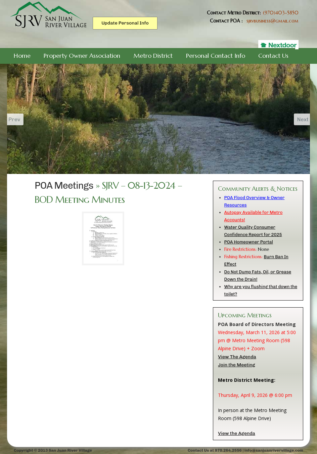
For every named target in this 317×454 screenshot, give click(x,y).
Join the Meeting (236, 365)
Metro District (153, 55)
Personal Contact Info (215, 55)
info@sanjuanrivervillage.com (273, 450)
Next (299, 119)
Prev (18, 119)
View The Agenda (237, 357)
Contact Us (273, 55)
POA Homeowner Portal (248, 241)
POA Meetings (64, 185)
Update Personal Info (125, 23)
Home (22, 55)
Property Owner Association (82, 55)
